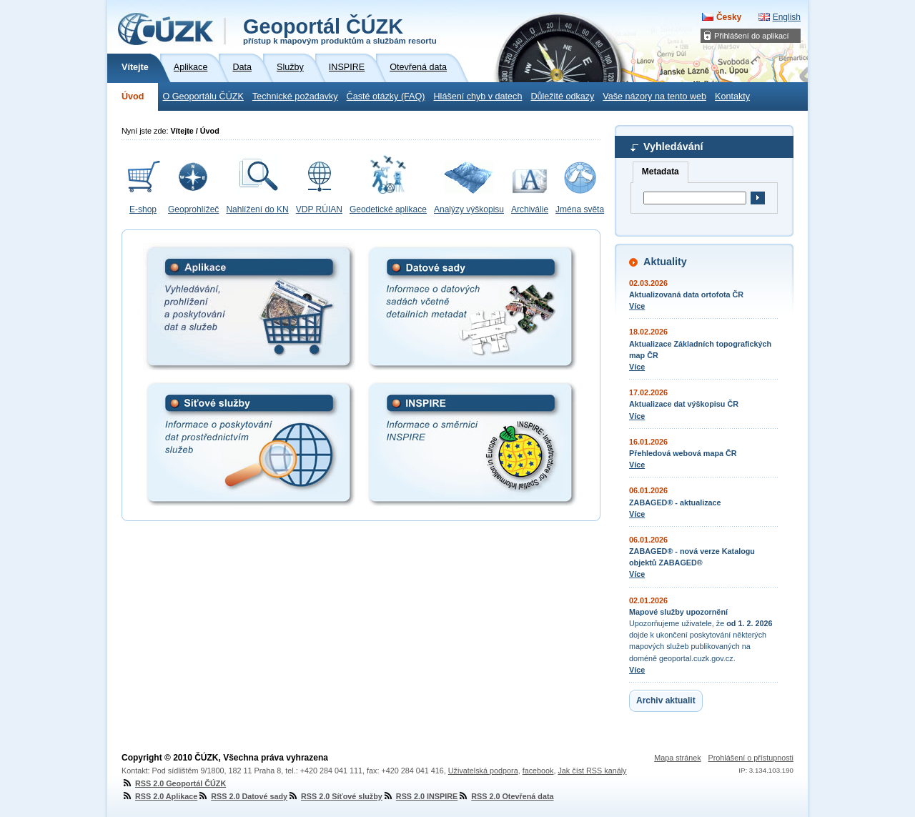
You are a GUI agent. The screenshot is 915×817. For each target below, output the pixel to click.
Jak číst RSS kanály (592, 770)
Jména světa (579, 209)
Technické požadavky (295, 96)
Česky (728, 17)
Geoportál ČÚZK (340, 30)
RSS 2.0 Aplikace (159, 796)
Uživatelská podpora (483, 770)
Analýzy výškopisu (469, 209)
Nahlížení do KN (257, 209)
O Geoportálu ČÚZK (202, 96)
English (787, 17)
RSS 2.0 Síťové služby (334, 796)
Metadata (660, 172)
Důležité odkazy (562, 96)
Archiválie (529, 209)
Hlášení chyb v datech (477, 96)
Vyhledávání (673, 146)
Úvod (133, 96)
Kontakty (732, 96)
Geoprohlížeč (193, 209)
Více (637, 306)
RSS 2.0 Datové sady (242, 796)
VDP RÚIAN (319, 209)
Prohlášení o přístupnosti (750, 757)
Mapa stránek (677, 757)
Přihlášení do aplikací (751, 35)
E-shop (143, 209)
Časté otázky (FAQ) (386, 96)
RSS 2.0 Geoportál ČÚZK (174, 783)
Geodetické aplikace (388, 209)
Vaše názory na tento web (654, 96)
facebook (538, 770)
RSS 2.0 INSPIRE (420, 796)
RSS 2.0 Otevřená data (505, 796)
